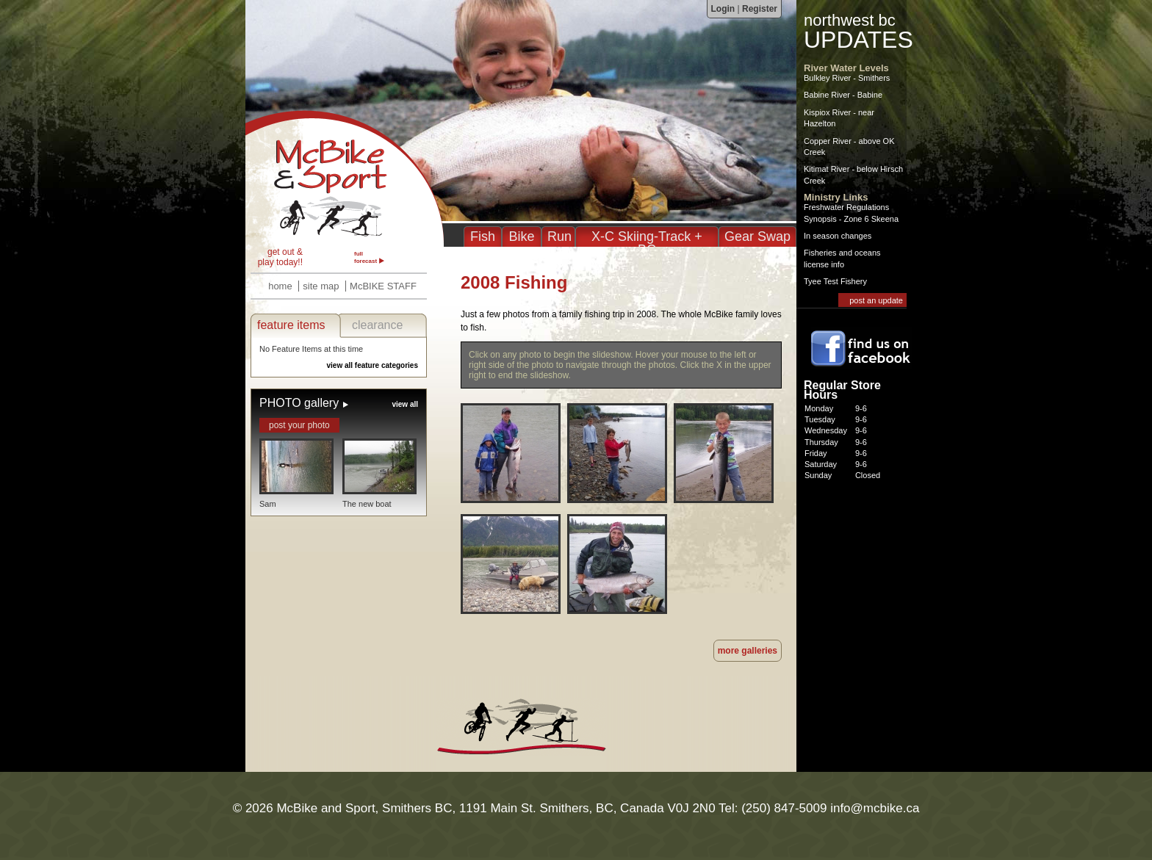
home (280, 286)
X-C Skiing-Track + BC (646, 243)
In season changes (837, 235)
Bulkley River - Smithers (847, 77)
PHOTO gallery (299, 403)
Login (723, 9)
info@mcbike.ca (874, 808)
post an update (876, 300)
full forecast (365, 257)
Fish (482, 236)
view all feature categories (372, 365)
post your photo (299, 425)
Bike (521, 236)
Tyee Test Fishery (835, 281)
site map (321, 286)
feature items (291, 325)
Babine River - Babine (843, 94)
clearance (377, 325)
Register (759, 9)
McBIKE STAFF (383, 286)
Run (559, 236)
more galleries (747, 651)
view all (405, 404)
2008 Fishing (344, 178)
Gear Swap (757, 236)
